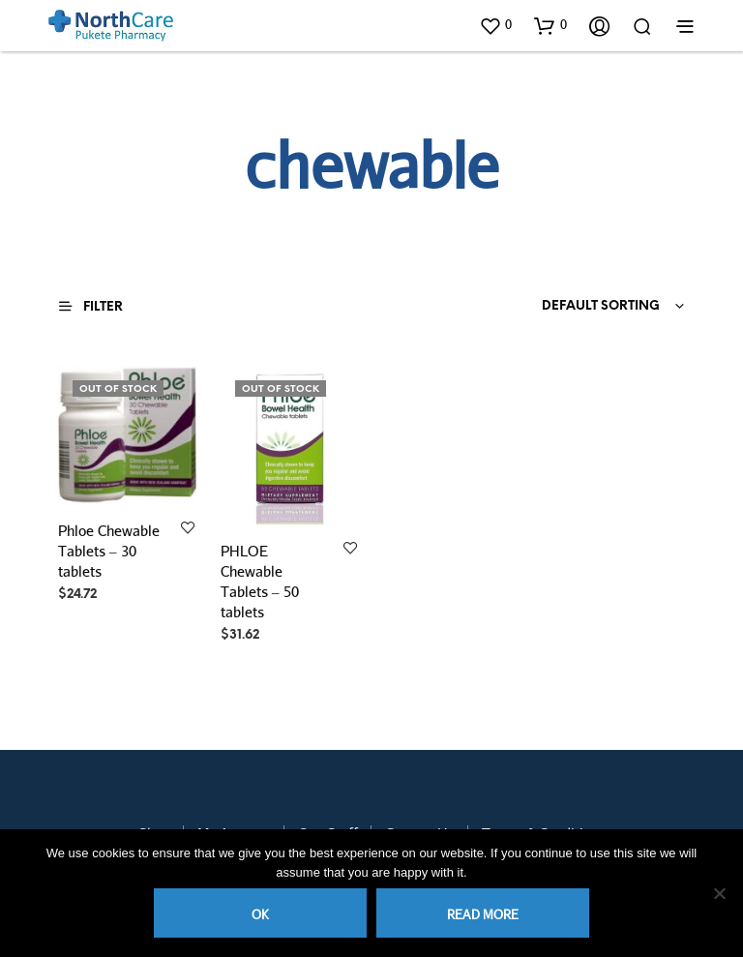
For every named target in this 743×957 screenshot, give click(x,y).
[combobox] (567, 306)
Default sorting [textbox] (601, 306)
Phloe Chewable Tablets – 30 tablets (109, 551)
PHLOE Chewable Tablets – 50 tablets (260, 581)
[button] (495, 25)
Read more (483, 914)
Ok (260, 914)
